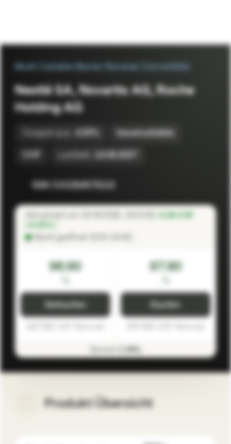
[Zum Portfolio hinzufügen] (204, 185)
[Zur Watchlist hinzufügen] (179, 185)
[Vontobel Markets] (48, 22)
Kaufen (165, 305)
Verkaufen (65, 305)
